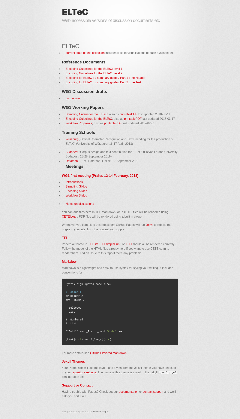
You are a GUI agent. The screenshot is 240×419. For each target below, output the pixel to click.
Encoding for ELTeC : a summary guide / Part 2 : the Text (103, 82)
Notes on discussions (80, 203)
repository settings (84, 372)
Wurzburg (72, 139)
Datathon (72, 161)
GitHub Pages (100, 411)
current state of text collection (85, 52)
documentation (128, 391)
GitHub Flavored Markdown (108, 353)
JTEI (129, 244)
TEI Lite (93, 244)
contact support (153, 391)
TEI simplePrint (110, 244)
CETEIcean (69, 216)
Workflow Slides (76, 195)
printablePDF (128, 114)
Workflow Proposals (79, 123)
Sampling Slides (76, 186)
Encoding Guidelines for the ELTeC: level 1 (94, 68)
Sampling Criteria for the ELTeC (87, 114)
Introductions (74, 182)
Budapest (72, 152)
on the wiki (73, 98)
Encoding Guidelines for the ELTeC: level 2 (94, 73)
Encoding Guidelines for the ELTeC (89, 118)
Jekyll (149, 224)
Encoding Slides (76, 191)
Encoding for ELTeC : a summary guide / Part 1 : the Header (106, 77)
